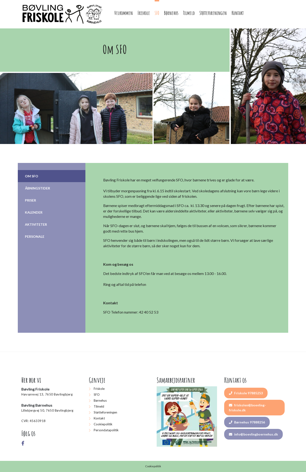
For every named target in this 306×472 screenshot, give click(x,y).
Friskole (99, 389)
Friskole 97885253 (246, 393)
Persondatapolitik (106, 430)
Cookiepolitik (103, 424)
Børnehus (100, 400)
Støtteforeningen (105, 412)
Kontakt (99, 418)
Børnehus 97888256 (247, 422)
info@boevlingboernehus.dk (253, 434)
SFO (97, 394)
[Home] (63, 14)
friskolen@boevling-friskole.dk (247, 407)
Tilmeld (99, 406)
